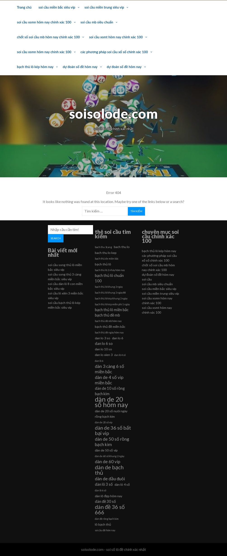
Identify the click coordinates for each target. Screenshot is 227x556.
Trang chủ (24, 7)
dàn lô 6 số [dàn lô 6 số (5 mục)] (100, 490)
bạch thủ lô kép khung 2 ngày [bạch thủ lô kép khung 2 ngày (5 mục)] (111, 298)
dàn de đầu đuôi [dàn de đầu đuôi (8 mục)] (110, 478)
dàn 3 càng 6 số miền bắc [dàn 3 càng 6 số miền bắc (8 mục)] (109, 369)
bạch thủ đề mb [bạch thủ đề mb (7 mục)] (107, 315)
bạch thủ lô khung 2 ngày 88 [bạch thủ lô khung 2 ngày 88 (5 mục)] (110, 292)
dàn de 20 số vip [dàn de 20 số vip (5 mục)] (103, 422)
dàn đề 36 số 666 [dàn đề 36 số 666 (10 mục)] (110, 509)
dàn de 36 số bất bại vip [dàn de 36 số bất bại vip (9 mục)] (113, 430)
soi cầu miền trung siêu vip (104, 7)
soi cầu (147, 279)
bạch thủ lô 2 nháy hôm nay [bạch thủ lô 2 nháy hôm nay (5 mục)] (110, 270)
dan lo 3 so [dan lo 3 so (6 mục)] (102, 338)
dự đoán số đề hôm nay (80, 67)
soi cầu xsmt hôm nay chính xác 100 (116, 37)
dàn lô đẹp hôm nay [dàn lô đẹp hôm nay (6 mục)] (108, 496)
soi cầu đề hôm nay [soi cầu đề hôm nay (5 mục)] (105, 530)
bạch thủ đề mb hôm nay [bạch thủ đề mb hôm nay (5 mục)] (108, 320)
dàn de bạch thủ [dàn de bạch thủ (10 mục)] (109, 470)
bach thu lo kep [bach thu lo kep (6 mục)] (106, 253)
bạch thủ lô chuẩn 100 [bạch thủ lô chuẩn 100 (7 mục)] (109, 278)
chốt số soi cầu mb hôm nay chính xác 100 (48, 37)
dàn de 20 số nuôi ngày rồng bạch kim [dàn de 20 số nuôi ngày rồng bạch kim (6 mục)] (111, 413)
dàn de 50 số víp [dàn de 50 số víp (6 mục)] (106, 450)
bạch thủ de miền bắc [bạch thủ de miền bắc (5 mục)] (107, 258)
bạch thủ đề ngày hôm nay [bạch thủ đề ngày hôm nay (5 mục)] (109, 332)
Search (56, 238)
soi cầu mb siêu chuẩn (97, 22)
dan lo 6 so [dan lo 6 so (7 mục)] (104, 343)
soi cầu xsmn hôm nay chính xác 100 (44, 22)
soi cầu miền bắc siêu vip (56, 7)
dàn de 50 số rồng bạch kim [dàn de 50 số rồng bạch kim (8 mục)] (112, 441)
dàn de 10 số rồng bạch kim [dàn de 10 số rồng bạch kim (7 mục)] (110, 391)
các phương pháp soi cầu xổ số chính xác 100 (114, 52)
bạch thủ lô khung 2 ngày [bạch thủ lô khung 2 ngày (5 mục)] (109, 286)
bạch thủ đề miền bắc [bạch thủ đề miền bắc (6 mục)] (110, 326)
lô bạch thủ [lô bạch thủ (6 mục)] (103, 524)
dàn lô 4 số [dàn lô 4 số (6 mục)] (122, 484)
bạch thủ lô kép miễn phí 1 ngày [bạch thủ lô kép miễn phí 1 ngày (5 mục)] (112, 304)
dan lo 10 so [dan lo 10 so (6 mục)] (103, 349)
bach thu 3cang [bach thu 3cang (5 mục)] (103, 247)
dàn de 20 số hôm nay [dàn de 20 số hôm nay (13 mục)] (111, 401)
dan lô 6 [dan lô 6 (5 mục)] (99, 360)
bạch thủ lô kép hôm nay (35, 67)
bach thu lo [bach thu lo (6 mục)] (122, 247)
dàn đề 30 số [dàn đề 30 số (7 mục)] (105, 501)
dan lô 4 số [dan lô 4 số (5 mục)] (120, 354)
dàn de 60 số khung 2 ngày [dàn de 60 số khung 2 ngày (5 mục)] (109, 456)
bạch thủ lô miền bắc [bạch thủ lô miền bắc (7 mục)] (112, 309)
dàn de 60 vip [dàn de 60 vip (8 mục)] (107, 461)
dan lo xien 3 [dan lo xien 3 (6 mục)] (103, 355)
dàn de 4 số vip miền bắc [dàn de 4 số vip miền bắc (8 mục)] (109, 380)
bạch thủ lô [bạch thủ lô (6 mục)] (103, 264)
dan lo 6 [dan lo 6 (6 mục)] (117, 338)
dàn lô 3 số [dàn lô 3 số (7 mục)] (104, 484)
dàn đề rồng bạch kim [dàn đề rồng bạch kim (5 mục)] (107, 518)
